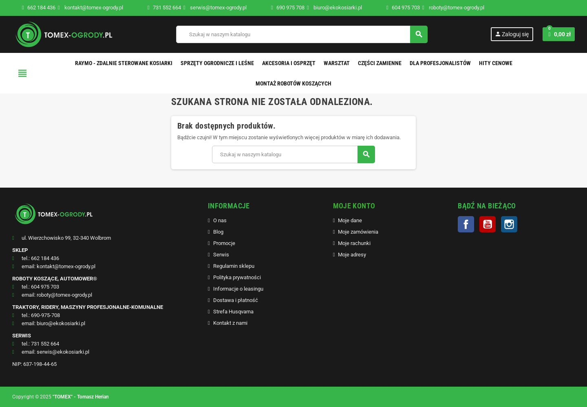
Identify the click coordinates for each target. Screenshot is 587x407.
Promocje (224, 243)
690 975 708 (290, 7)
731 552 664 (167, 7)
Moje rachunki (354, 243)
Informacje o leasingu (238, 289)
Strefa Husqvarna (233, 312)
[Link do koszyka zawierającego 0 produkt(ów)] (559, 34)
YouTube (487, 224)
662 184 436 (41, 7)
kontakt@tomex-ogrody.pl (90, 7)
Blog (218, 232)
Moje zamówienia (358, 232)
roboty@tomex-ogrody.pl (453, 7)
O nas (220, 220)
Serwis (221, 255)
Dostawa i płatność (235, 300)
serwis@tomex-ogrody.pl (215, 7)
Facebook (466, 224)
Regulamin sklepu (233, 266)
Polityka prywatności (237, 277)
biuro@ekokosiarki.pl (334, 7)
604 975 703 (406, 7)
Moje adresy (352, 255)
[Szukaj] (301, 34)
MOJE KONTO (354, 205)
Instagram (509, 224)
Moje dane (350, 220)
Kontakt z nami (230, 323)
